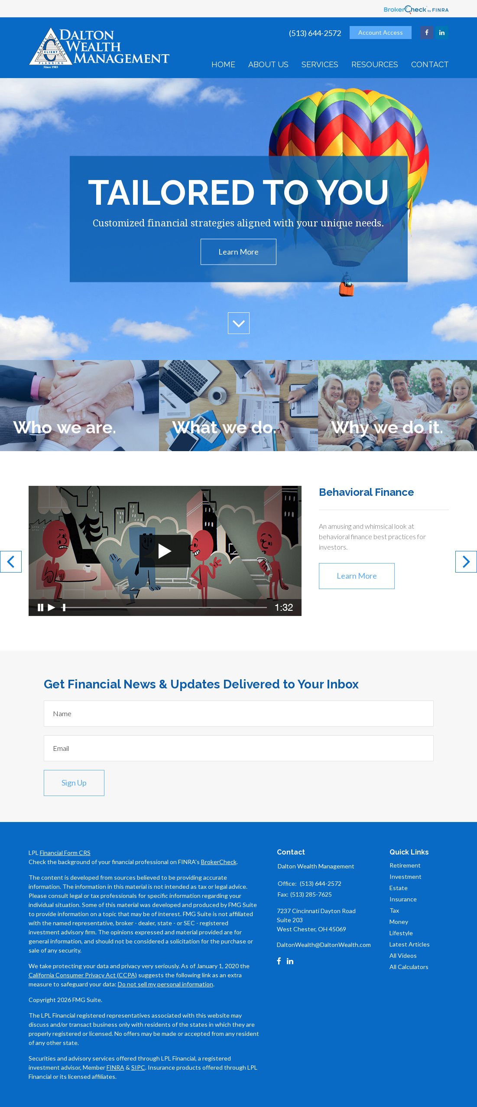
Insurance (403, 899)
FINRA (115, 1067)
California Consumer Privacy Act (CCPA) (83, 975)
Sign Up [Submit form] (74, 782)
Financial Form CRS (65, 852)
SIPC (138, 1067)
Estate (398, 887)
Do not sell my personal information (165, 984)
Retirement (405, 865)
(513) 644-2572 (315, 33)
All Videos (403, 955)
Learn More (238, 251)
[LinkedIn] (290, 961)
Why (387, 427)
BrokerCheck (219, 861)
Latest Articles (409, 944)
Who (64, 427)
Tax (394, 910)
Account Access (380, 32)
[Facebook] (279, 961)
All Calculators (408, 966)
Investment (405, 876)
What (224, 427)
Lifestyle (401, 933)
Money (398, 921)
